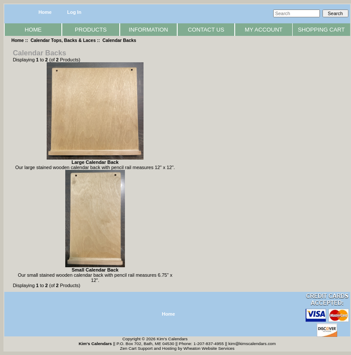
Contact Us (206, 29)
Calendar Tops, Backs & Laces (63, 40)
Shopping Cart (321, 29)
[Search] (296, 13)
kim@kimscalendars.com (252, 343)
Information (148, 29)
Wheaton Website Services (208, 348)
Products (91, 29)
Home (44, 12)
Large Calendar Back (94, 162)
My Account (263, 29)
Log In (74, 12)
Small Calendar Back (95, 269)
